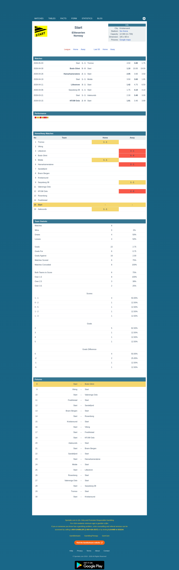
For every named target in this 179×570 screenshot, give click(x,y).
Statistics (87, 18)
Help (71, 551)
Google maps (125, 40)
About (97, 551)
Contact (107, 551)
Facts (63, 18)
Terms (89, 551)
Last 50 (97, 49)
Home (75, 49)
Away (83, 49)
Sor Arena (123, 31)
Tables (51, 18)
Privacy (80, 551)
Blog (99, 18)
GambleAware (75, 536)
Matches (38, 18)
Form (74, 18)
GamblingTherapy (91, 536)
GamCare (106, 536)
